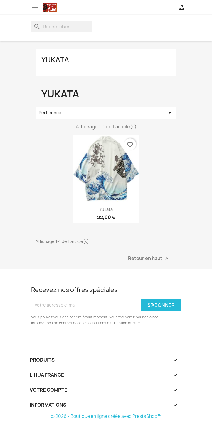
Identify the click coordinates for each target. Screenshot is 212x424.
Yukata (55, 60)
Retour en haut (149, 258)
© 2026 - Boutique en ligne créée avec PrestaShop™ (106, 416)
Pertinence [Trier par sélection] (106, 112)
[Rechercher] (61, 26)
